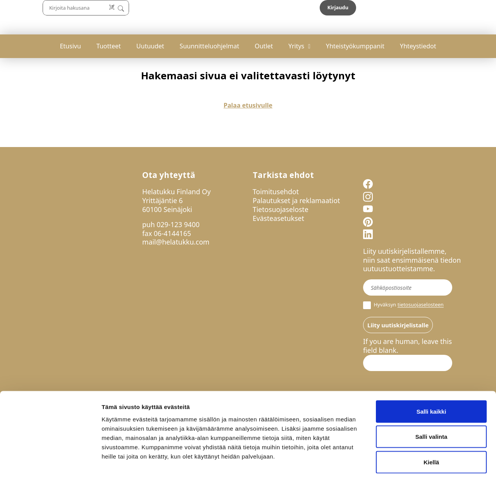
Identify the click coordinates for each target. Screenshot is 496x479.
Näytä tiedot (414, 463)
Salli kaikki (431, 377)
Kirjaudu (446, 7)
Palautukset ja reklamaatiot (296, 200)
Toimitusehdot (276, 191)
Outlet (264, 46)
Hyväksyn (403, 305)
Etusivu (70, 46)
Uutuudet (150, 46)
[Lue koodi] (317, 7)
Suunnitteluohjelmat (209, 46)
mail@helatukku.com (176, 241)
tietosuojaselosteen (421, 304)
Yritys (296, 46)
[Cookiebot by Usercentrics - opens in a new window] (50, 464)
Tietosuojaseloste (280, 209)
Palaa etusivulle (248, 105)
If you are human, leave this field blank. (407, 346)
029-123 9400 (178, 224)
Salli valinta (431, 403)
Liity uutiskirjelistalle (398, 325)
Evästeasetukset (278, 218)
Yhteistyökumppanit (355, 46)
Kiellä (431, 428)
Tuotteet (108, 46)
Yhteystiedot (418, 46)
